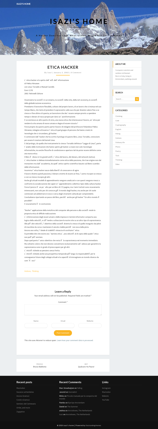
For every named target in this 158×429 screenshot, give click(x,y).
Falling (79, 388)
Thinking (35, 271)
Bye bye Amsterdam (76, 402)
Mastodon (20, 388)
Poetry (118, 151)
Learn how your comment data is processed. (75, 340)
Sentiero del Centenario (26, 403)
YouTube (105, 400)
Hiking (117, 134)
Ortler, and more (23, 407)
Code (117, 120)
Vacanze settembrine (25, 392)
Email (63, 321)
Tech (117, 155)
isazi (49, 72)
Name (35, 321)
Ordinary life (120, 142)
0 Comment (76, 72)
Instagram (106, 388)
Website (90, 321)
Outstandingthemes (93, 425)
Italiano (27, 271)
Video (117, 164)
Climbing (118, 116)
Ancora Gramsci (22, 396)
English (118, 129)
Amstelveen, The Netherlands (80, 410)
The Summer (72, 406)
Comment (63, 302)
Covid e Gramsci (23, 400)
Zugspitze (20, 411)
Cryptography (120, 125)
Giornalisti (72, 392)
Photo (117, 147)
